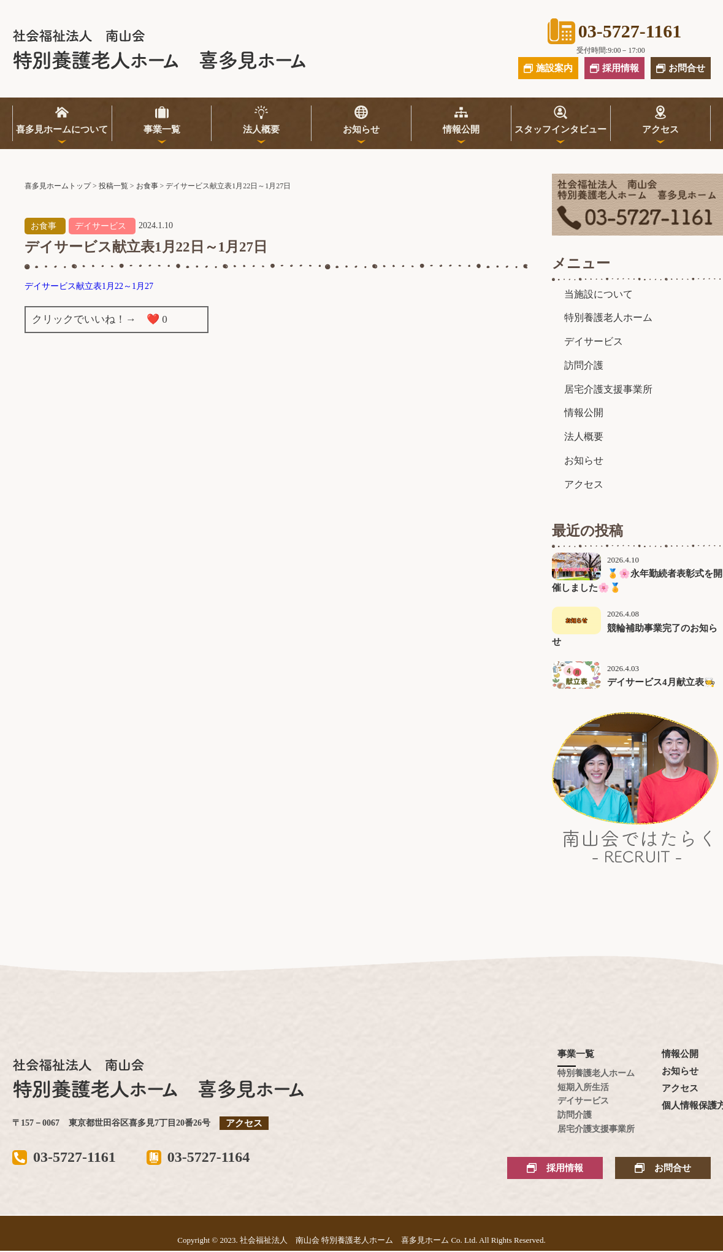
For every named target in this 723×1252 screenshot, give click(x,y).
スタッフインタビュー (560, 129)
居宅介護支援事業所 (608, 389)
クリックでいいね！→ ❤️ (99, 319)
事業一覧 (161, 129)
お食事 (43, 226)
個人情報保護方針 (686, 1105)
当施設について (598, 294)
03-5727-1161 (614, 31)
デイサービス (100, 226)
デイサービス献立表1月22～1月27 (89, 286)
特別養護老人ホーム (608, 317)
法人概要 (261, 129)
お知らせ (361, 129)
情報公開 (461, 129)
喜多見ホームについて (62, 129)
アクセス (660, 129)
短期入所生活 (581, 1087)
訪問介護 (583, 365)
